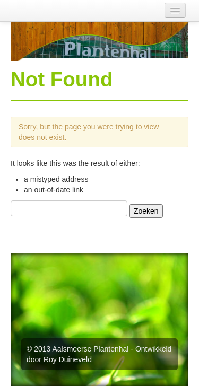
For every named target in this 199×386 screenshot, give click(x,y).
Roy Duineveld (68, 359)
